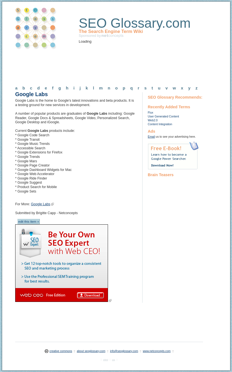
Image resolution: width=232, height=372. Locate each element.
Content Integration (160, 124)
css (113, 359)
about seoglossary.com (91, 351)
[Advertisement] (115, 65)
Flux (150, 112)
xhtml (105, 359)
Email (151, 136)
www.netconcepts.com (157, 351)
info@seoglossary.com (124, 351)
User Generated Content (163, 116)
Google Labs (40, 204)
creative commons (60, 351)
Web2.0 (153, 120)
